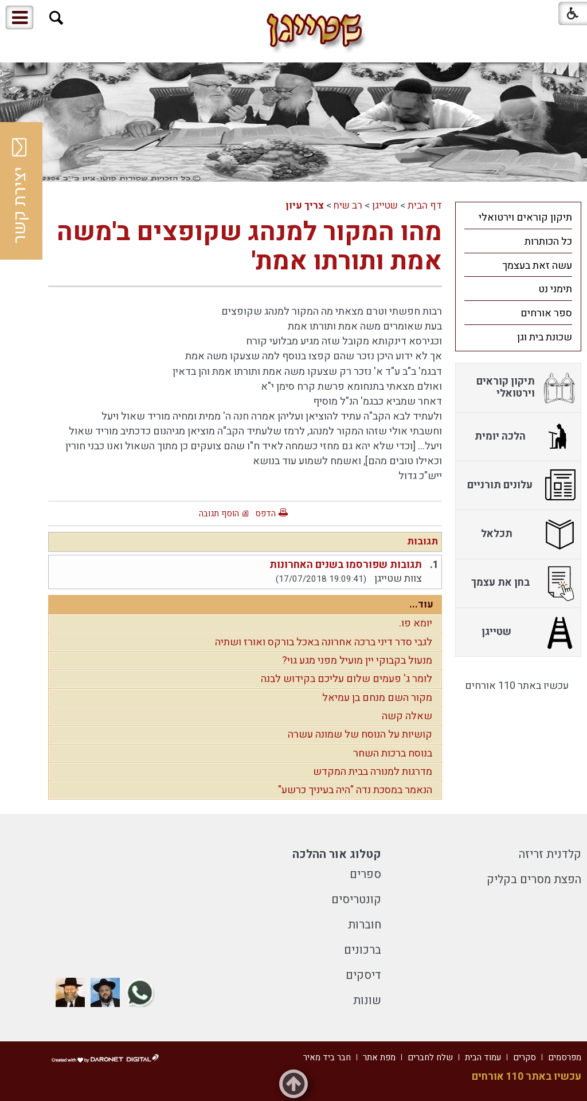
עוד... (421, 604)
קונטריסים (356, 899)
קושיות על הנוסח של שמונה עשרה (360, 734)
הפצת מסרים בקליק (534, 879)
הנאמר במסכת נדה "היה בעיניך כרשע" (355, 790)
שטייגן (385, 205)
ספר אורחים (546, 313)
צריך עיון (304, 205)
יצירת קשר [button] (20, 191)
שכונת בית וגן (544, 337)
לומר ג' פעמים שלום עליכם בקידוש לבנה (346, 679)
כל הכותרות (548, 241)
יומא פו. (415, 623)
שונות (367, 1000)
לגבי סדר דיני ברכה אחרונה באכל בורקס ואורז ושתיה (323, 642)
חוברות (364, 924)
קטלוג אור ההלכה (336, 854)
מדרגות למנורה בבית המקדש (372, 771)
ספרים (365, 874)
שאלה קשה (407, 716)
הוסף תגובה (219, 513)
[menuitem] (518, 217)
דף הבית (425, 205)
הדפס (265, 513)
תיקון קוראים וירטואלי (525, 217)
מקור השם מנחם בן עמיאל (377, 698)
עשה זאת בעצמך (537, 265)
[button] (56, 18)
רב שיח (348, 205)
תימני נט (555, 289)
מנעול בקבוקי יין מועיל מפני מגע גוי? (357, 660)
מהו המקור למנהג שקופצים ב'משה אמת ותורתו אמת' (249, 247)
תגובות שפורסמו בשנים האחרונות (345, 565)
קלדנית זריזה (550, 854)
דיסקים (363, 975)
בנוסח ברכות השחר (392, 753)
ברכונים (362, 950)
